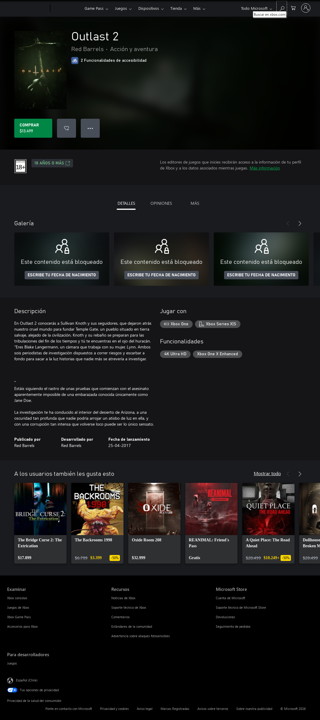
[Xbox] (66, 8)
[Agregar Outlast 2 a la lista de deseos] (66, 128)
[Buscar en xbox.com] (281, 7)
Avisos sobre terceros (212, 709)
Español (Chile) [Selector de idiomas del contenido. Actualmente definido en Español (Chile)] (26, 680)
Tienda (176, 8)
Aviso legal (145, 709)
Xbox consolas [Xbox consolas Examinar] (17, 598)
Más (197, 8)
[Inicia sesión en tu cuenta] (306, 8)
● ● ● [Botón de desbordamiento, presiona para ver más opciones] (90, 128)
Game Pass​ (94, 8)
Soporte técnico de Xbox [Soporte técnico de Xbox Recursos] (128, 607)
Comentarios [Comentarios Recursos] (120, 617)
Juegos (121, 8)
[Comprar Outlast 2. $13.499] (33, 128)
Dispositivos (148, 8)
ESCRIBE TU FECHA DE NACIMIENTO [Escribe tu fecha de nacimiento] (62, 275)
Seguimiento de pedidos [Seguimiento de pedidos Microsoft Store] (233, 626)
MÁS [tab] (195, 203)
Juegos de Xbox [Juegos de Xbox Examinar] (18, 607)
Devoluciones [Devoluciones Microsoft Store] (225, 617)
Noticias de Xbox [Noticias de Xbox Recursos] (123, 598)
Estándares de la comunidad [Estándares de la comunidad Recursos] (131, 626)
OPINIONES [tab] (161, 203)
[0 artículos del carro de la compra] (293, 8)
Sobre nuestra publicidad (254, 709)
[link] (40, 523)
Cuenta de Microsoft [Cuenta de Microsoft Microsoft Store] (230, 598)
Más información (265, 168)
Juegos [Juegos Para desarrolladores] (12, 663)
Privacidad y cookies (114, 709)
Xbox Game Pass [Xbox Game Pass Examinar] (19, 617)
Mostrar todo (267, 473)
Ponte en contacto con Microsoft (68, 709)
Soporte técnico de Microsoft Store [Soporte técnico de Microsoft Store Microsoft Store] (241, 607)
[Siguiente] (300, 223)
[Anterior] (288, 223)
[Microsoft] (27, 8)
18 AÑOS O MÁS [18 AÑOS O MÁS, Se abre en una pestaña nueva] (52, 163)
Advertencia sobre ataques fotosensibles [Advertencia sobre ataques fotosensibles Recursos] (140, 636)
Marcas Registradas (175, 709)
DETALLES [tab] (126, 203)
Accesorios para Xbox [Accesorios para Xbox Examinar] (22, 626)
